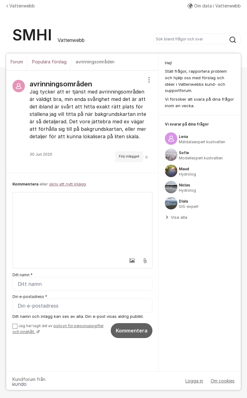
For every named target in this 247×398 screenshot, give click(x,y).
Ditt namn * (22, 274)
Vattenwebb (20, 5)
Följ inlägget (129, 156)
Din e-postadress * (29, 296)
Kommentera (131, 330)
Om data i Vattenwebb (214, 5)
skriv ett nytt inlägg (67, 183)
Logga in (194, 380)
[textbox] (82, 223)
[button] (132, 260)
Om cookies (223, 380)
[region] (82, 122)
